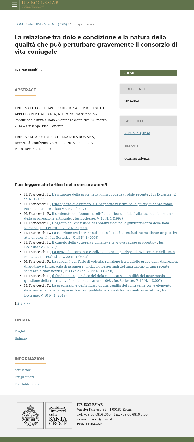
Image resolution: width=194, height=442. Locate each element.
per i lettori (23, 370)
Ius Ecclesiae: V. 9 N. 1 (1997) (63, 208)
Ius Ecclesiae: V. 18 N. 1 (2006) (74, 237)
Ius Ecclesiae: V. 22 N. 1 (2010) (89, 271)
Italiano (21, 338)
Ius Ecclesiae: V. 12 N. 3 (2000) (64, 228)
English (20, 331)
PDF (130, 73)
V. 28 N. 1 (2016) (55, 24)
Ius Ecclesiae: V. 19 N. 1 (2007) (138, 280)
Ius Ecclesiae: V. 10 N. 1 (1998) (99, 218)
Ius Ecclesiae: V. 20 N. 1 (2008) (64, 256)
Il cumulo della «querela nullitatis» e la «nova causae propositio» (104, 242)
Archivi (34, 24)
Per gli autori (24, 377)
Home (20, 24)
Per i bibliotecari (27, 384)
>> (28, 303)
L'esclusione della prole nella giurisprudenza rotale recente (100, 194)
